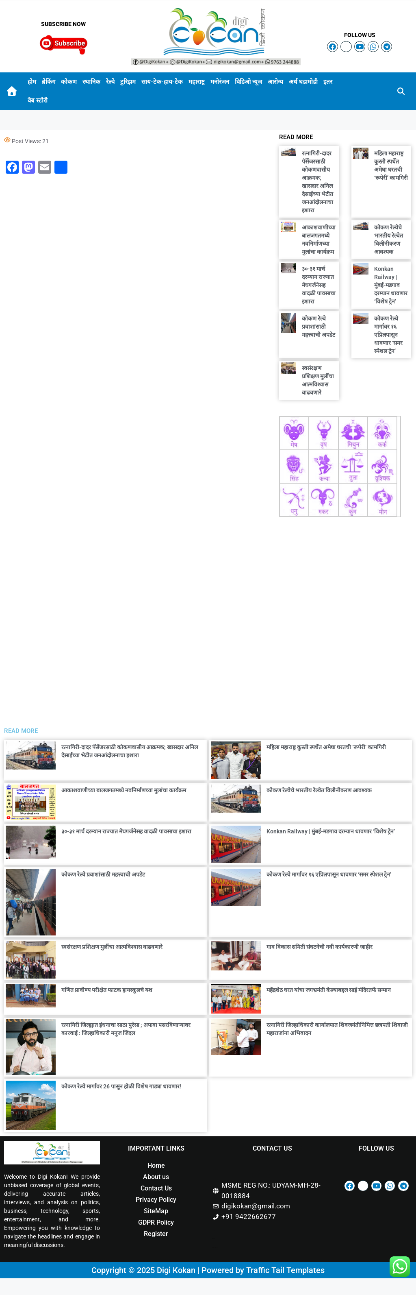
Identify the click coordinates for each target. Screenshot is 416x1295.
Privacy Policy (156, 1199)
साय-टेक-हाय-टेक (162, 81)
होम (32, 81)
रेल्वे (110, 81)
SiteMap (156, 1211)
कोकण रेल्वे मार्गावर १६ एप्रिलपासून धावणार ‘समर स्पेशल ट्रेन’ (388, 334)
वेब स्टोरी (38, 100)
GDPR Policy (156, 1222)
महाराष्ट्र (196, 81)
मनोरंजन (219, 81)
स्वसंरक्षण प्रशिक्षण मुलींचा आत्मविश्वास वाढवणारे (111, 947)
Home (156, 1165)
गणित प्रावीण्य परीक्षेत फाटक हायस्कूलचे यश (106, 990)
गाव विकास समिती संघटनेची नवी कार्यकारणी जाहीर (319, 947)
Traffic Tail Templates (285, 1270)
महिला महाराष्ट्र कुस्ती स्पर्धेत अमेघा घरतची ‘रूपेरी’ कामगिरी (326, 747)
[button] (400, 91)
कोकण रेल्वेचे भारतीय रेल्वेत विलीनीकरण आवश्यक (319, 790)
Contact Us (156, 1188)
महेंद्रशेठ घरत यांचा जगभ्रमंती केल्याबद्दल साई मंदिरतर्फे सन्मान (328, 990)
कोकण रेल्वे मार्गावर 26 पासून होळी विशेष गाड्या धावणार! (121, 1086)
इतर (327, 81)
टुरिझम (128, 81)
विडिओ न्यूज (248, 81)
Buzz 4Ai (213, 1238)
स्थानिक (91, 81)
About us (156, 1177)
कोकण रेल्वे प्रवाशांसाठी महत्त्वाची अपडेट (318, 326)
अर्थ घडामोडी (303, 81)
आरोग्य (275, 81)
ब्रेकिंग (48, 81)
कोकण (69, 81)
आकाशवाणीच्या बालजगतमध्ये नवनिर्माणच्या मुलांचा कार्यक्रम (123, 790)
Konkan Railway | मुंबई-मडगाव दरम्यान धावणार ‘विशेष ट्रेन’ (390, 285)
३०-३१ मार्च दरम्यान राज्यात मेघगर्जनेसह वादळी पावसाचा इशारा (319, 285)
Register (156, 1234)
